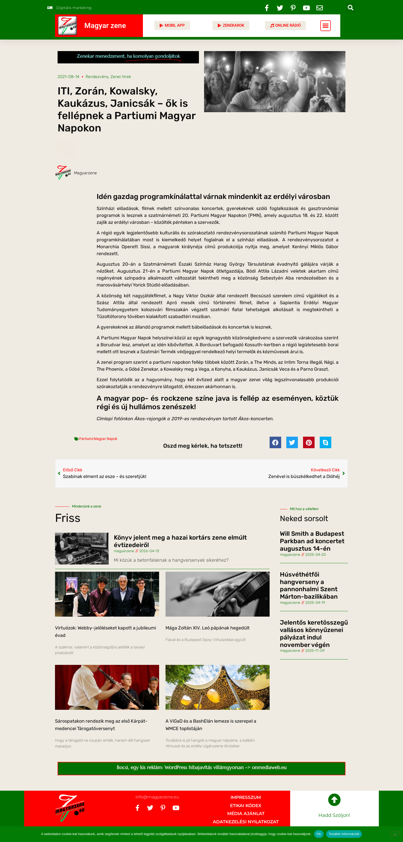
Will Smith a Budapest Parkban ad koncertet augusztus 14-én (312, 541)
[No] (394, 833)
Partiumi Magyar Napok (98, 439)
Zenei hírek (121, 76)
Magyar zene (105, 25)
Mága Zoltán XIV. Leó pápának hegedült (208, 628)
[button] (350, 8)
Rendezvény (97, 76)
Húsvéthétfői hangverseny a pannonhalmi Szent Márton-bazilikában (309, 585)
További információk (344, 834)
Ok (319, 834)
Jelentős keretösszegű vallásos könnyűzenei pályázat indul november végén (314, 633)
